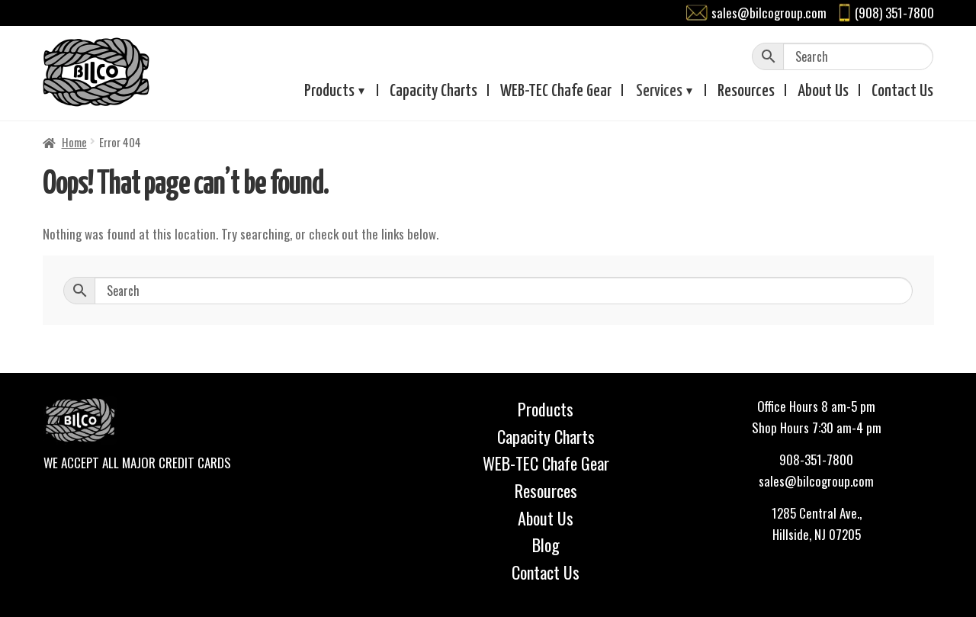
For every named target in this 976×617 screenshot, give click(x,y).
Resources (746, 91)
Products (329, 91)
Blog (546, 544)
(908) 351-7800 (894, 12)
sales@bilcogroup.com (769, 12)
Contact (902, 91)
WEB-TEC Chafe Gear (546, 463)
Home (74, 141)
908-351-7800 (816, 459)
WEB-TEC (556, 91)
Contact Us (546, 572)
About (823, 91)
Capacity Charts (433, 91)
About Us (545, 518)
